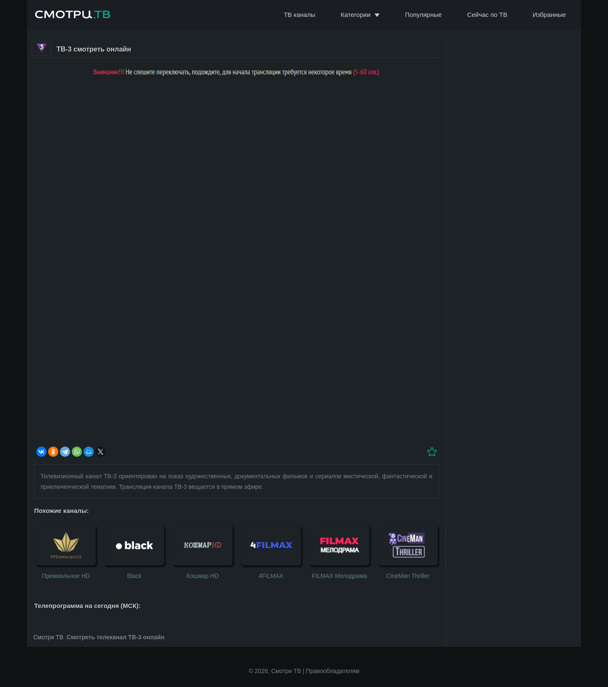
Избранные (549, 14)
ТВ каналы (299, 14)
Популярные (423, 14)
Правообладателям (332, 671)
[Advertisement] (236, 145)
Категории (355, 14)
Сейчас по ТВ (487, 14)
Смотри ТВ (48, 637)
